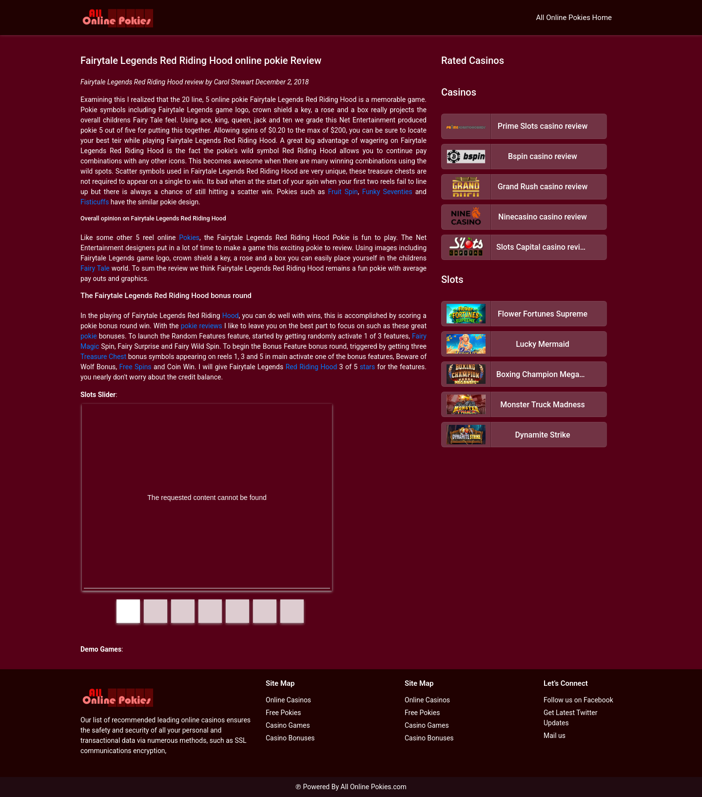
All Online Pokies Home (574, 17)
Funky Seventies (387, 192)
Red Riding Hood (311, 367)
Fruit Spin (343, 192)
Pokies (189, 237)
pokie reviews (201, 326)
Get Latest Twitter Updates (570, 718)
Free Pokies (283, 713)
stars (367, 367)
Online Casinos (288, 700)
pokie (88, 336)
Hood (230, 315)
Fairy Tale (95, 268)
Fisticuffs (94, 202)
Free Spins (135, 367)
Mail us (555, 735)
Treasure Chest (103, 356)
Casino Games (288, 725)
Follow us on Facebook (578, 700)
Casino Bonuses (290, 738)
